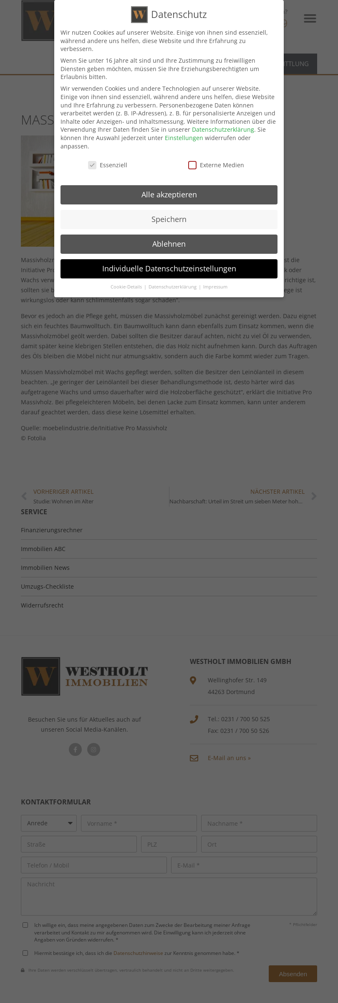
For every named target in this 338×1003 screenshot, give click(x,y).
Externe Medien (216, 163)
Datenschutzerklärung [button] (173, 285)
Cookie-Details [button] (127, 285)
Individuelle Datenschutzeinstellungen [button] (169, 267)
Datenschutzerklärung (223, 128)
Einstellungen (184, 136)
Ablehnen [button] (169, 242)
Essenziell (107, 163)
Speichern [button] (169, 217)
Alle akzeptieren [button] (169, 193)
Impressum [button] (215, 285)
